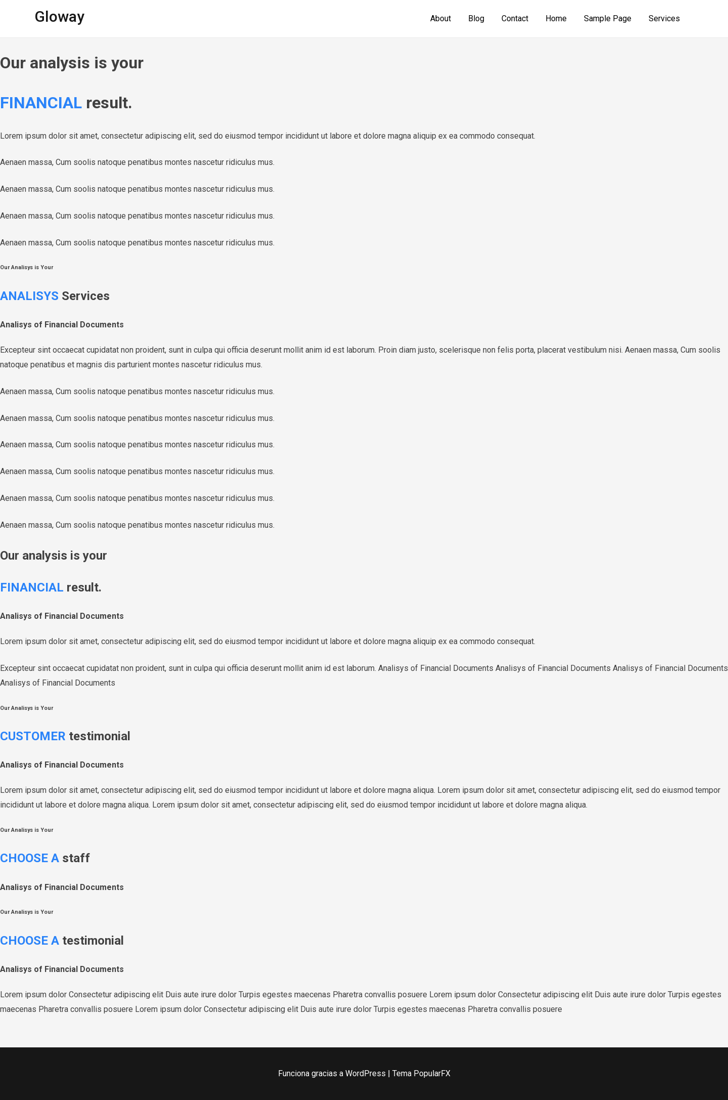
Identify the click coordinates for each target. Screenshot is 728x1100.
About (440, 18)
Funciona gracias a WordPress (333, 1073)
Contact (515, 18)
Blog (476, 18)
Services (664, 18)
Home (556, 18)
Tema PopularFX (421, 1073)
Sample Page (607, 18)
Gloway (59, 16)
